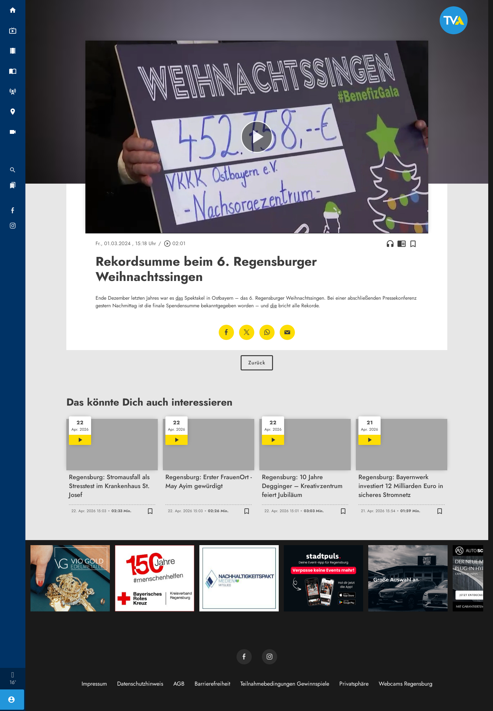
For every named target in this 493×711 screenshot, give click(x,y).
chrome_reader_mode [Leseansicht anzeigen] (401, 243)
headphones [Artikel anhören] (390, 243)
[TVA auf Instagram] (269, 656)
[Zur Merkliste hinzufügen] (413, 243)
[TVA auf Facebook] (244, 656)
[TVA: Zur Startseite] (454, 20)
